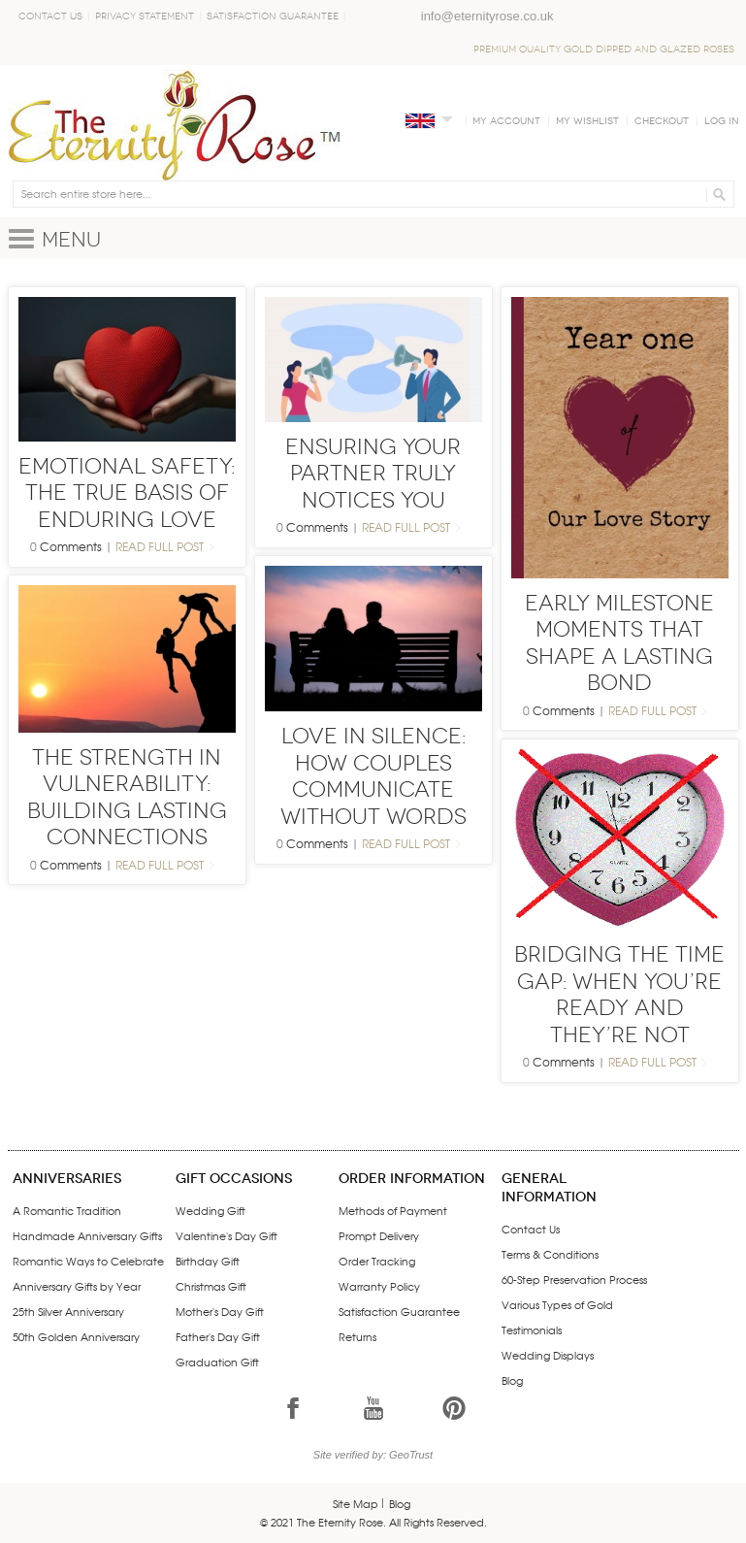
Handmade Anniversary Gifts (87, 1235)
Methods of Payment (393, 1210)
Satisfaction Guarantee (273, 16)
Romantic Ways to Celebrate (88, 1260)
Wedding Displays (548, 1354)
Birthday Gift (208, 1260)
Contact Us (50, 16)
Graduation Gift (217, 1361)
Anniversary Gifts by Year (77, 1286)
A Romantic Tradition (67, 1210)
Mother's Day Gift (220, 1311)
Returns (357, 1336)
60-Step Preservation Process (574, 1279)
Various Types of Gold (557, 1304)
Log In (721, 121)
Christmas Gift (211, 1286)
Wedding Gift (210, 1210)
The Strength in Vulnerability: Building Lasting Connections (127, 797)
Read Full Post (159, 546)
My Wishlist (587, 121)
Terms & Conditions (550, 1254)
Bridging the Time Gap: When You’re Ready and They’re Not (619, 994)
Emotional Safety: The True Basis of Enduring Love (126, 493)
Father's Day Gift (218, 1336)
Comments (71, 546)
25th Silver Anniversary (68, 1311)
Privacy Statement (144, 16)
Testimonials (532, 1329)
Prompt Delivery (379, 1235)
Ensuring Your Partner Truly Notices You (373, 473)
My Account (506, 121)
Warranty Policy (379, 1286)
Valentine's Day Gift (226, 1235)
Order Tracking (377, 1260)
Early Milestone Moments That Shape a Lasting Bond (619, 643)
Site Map (355, 1503)
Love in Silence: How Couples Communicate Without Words (373, 776)
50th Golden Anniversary (76, 1336)
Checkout (661, 121)
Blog (512, 1380)
